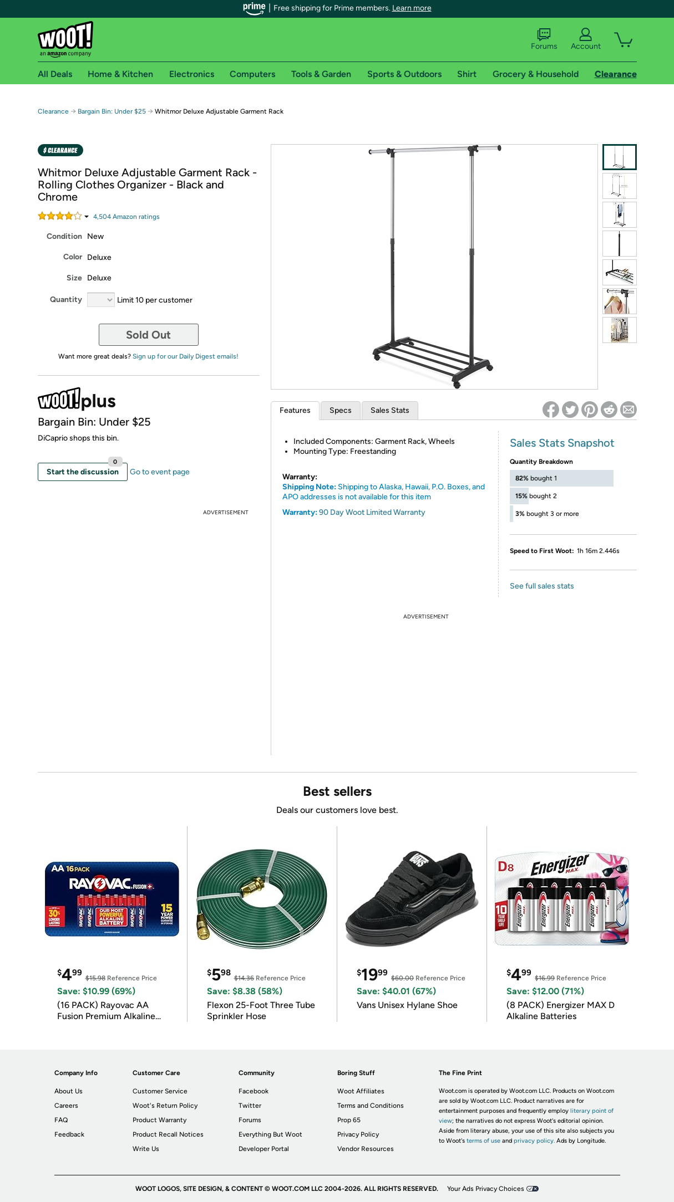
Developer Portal (264, 1149)
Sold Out (148, 334)
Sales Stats (390, 410)
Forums (544, 39)
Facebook (253, 1091)
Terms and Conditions (370, 1105)
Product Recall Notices (168, 1134)
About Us (68, 1091)
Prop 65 (349, 1120)
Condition (64, 236)
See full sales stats (542, 586)
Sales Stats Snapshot (562, 442)
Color (72, 257)
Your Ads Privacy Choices (485, 1189)
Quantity (66, 299)
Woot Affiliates (360, 1091)
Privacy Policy (358, 1134)
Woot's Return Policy (165, 1105)
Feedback (69, 1134)
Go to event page (160, 472)
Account (586, 39)
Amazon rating (126, 217)
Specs (341, 410)
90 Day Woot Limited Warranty (372, 512)
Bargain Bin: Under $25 (112, 111)
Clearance (53, 111)
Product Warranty (159, 1120)
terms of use (483, 1140)
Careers (66, 1105)
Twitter (250, 1105)
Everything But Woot (270, 1134)
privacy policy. (534, 1140)
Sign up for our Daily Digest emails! (186, 356)
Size (74, 278)
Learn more (412, 8)
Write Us (146, 1149)
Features (295, 410)
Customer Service (160, 1091)
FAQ (61, 1120)
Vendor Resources (365, 1149)
